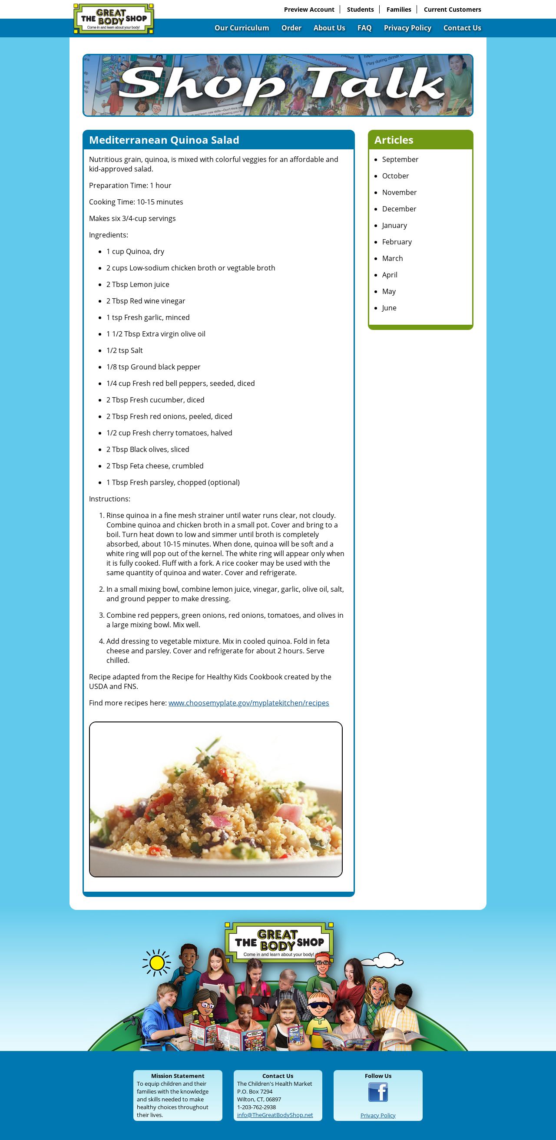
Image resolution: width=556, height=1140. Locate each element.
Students (360, 9)
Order (291, 28)
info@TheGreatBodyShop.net (275, 1115)
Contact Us (462, 28)
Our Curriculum (242, 28)
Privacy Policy (407, 28)
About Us (329, 28)
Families (399, 9)
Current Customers (452, 9)
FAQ (364, 28)
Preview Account (309, 9)
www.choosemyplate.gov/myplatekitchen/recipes (249, 703)
